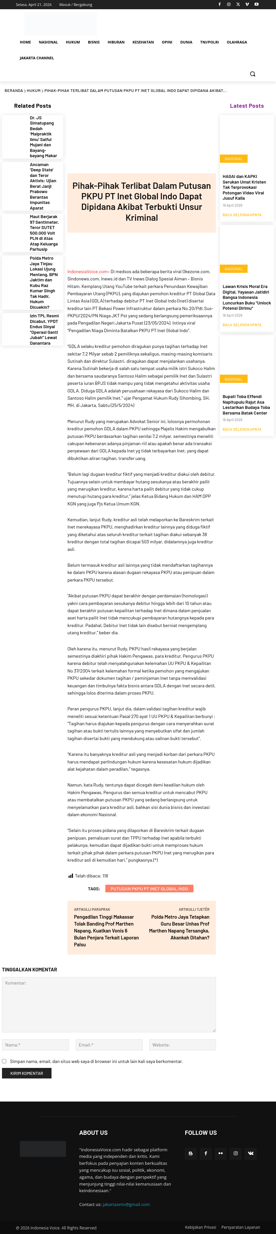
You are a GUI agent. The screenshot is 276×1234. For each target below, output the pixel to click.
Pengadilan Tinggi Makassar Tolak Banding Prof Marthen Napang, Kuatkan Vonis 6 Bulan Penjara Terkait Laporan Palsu (106, 930)
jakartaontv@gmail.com (126, 1204)
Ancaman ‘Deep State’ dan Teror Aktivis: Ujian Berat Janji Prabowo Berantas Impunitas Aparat (45, 167)
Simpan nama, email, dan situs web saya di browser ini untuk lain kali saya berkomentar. (96, 1061)
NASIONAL (233, 159)
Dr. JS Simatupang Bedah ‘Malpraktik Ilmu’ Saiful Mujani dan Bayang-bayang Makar (44, 131)
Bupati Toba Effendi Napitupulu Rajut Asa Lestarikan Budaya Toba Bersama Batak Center (243, 391)
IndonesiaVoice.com (87, 271)
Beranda (14, 90)
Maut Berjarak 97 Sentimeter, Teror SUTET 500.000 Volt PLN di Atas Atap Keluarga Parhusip (45, 204)
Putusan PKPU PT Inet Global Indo (149, 888)
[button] (252, 74)
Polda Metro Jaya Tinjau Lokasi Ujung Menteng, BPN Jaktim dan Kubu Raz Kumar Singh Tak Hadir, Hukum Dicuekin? (45, 240)
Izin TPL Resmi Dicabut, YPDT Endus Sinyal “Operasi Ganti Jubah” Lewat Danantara (42, 275)
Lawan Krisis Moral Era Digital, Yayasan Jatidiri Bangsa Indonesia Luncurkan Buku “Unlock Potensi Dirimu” (244, 287)
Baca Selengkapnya (242, 206)
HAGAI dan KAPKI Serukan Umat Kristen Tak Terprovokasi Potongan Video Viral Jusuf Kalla (245, 183)
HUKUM (34, 90)
